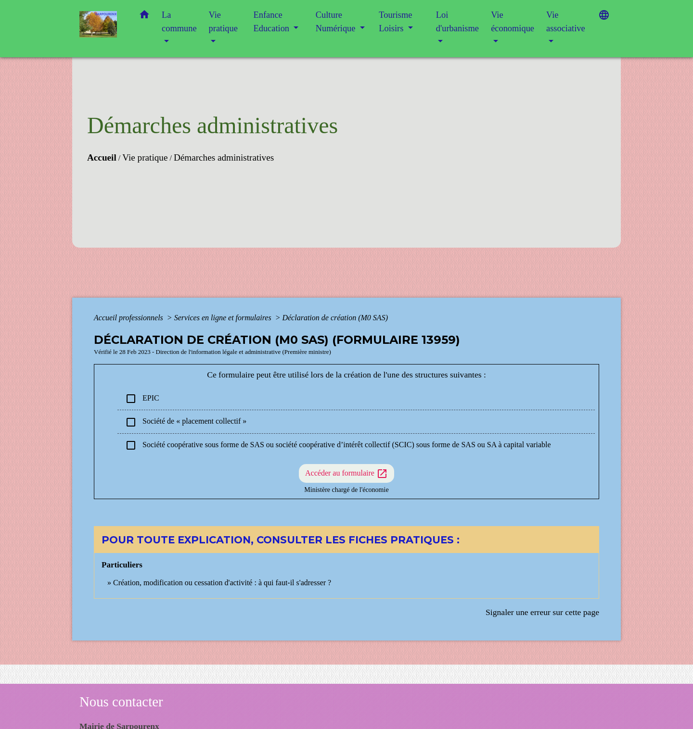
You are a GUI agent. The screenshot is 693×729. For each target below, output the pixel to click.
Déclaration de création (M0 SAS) (335, 318)
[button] (144, 16)
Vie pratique (144, 157)
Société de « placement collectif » (185, 422)
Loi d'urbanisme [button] (457, 21)
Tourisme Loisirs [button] (395, 21)
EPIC (142, 398)
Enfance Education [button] (273, 21)
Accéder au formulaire (346, 473)
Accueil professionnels (129, 318)
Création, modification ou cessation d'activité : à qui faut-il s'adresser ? (222, 582)
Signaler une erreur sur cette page (542, 612)
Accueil (101, 157)
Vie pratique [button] (223, 21)
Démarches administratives (224, 157)
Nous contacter (121, 701)
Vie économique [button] (512, 21)
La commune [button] (179, 21)
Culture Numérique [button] (337, 21)
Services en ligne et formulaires (223, 318)
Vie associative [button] (565, 21)
